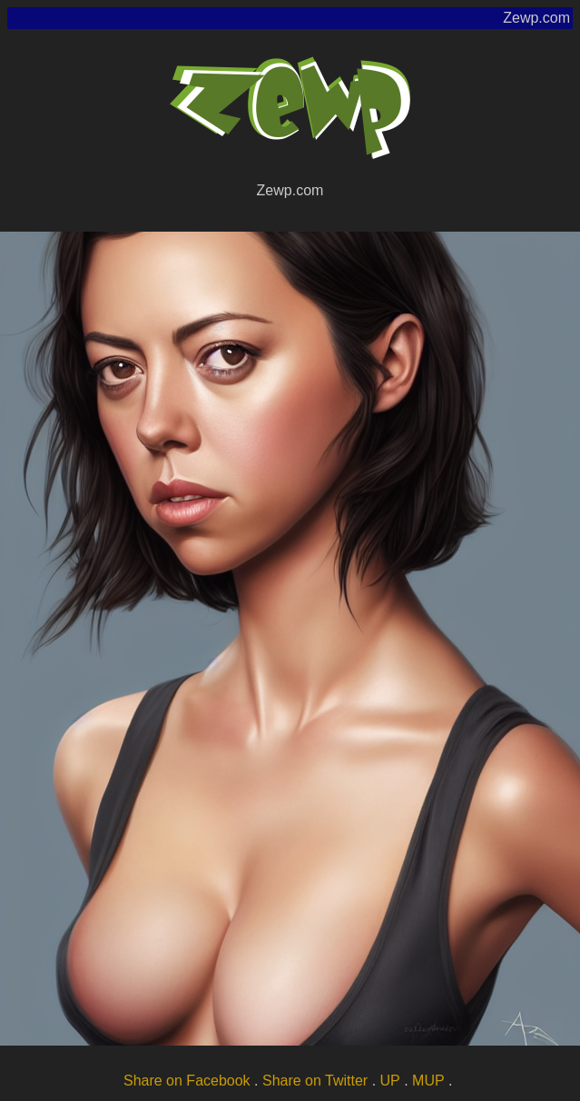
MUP (428, 1080)
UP (390, 1080)
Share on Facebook (187, 1080)
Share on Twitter (315, 1080)
